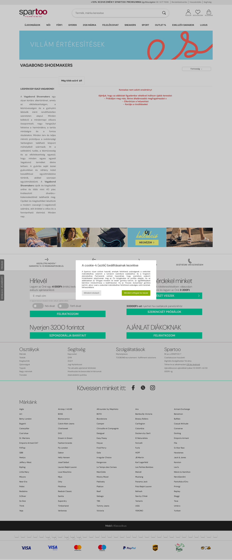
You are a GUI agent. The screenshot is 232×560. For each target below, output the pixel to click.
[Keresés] (164, 13)
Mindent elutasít (91, 293)
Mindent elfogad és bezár (136, 293)
